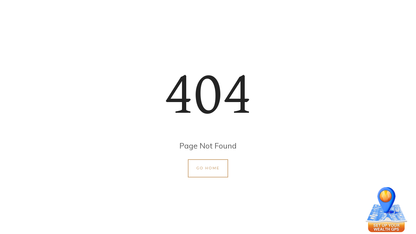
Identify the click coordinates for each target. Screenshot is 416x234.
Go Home (208, 168)
